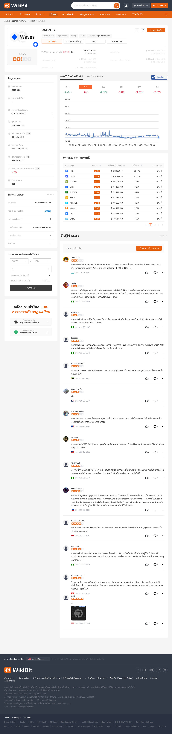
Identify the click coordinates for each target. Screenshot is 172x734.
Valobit (46, 726)
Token (32, 21)
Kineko (22, 722)
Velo (144, 726)
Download (159, 5)
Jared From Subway (144, 722)
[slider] (22, 58)
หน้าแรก (22, 21)
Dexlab (36, 726)
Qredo (27, 726)
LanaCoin (8, 726)
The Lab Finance (132, 726)
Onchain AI (57, 726)
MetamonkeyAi (84, 726)
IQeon (109, 726)
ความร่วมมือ (9, 681)
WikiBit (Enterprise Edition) (121, 678)
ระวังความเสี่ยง (22, 678)
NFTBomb (42, 722)
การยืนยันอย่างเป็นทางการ (96, 678)
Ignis (152, 726)
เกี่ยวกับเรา (8, 678)
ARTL (31, 722)
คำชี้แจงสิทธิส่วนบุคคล (72, 678)
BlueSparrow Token (69, 722)
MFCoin (53, 722)
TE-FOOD (70, 726)
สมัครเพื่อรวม (141, 678)
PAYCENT (98, 726)
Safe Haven (106, 722)
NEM (18, 726)
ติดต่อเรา (154, 678)
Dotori (118, 726)
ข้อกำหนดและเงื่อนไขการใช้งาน (46, 678)
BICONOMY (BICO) (123, 722)
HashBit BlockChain (89, 722)
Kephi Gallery (10, 722)
